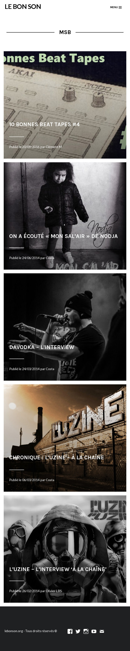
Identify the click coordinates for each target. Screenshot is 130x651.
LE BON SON (23, 6)
